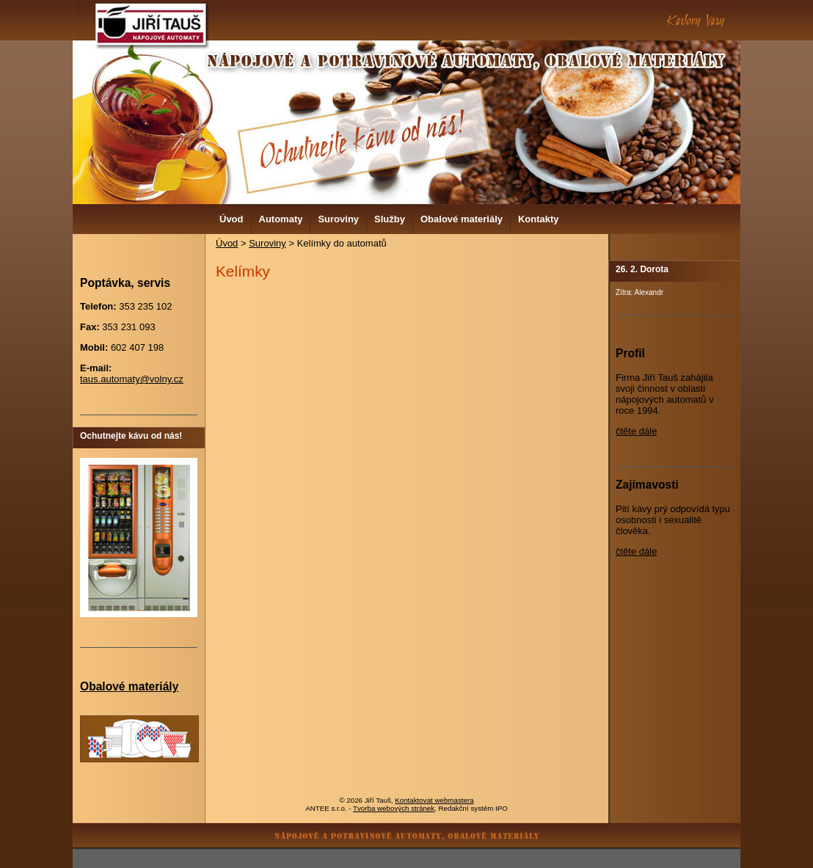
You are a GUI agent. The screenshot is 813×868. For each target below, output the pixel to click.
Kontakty (538, 219)
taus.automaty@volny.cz (131, 378)
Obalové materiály (461, 219)
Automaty (281, 219)
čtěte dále (636, 431)
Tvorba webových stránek (393, 808)
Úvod (231, 219)
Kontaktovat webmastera (434, 800)
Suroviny (338, 219)
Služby (389, 219)
